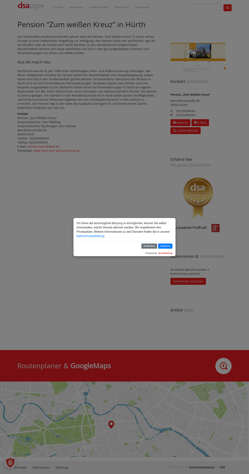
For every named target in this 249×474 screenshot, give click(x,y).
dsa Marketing (165, 253)
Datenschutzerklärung (90, 236)
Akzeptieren (165, 246)
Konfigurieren (149, 246)
